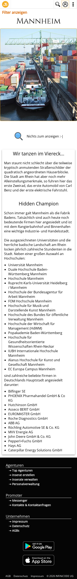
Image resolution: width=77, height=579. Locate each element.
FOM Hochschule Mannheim (30, 301)
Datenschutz (21, 576)
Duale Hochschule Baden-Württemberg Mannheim (28, 271)
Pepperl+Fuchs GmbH (25, 441)
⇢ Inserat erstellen (22, 475)
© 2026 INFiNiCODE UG (60, 576)
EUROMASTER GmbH (24, 414)
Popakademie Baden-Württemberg (35, 333)
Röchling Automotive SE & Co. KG (33, 427)
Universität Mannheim (25, 265)
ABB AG (14, 423)
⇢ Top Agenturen (21, 470)
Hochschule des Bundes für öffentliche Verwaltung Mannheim (38, 317)
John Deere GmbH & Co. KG (29, 436)
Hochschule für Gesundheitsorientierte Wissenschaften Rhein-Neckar (31, 342)
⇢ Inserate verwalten (23, 479)
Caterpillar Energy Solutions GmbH (35, 450)
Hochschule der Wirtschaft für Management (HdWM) (31, 326)
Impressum (37, 576)
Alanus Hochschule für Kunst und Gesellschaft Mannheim (34, 362)
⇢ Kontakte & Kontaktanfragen (30, 505)
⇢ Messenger (18, 500)
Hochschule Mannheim (26, 278)
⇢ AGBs (14, 530)
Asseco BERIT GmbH (23, 409)
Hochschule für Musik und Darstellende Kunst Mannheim (31, 307)
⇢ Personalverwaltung (24, 484)
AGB (8, 576)
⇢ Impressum (18, 521)
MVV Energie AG (20, 432)
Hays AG (14, 445)
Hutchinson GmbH (22, 405)
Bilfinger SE (16, 391)
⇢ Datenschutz (19, 526)
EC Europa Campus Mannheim (31, 369)
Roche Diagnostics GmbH (28, 418)
